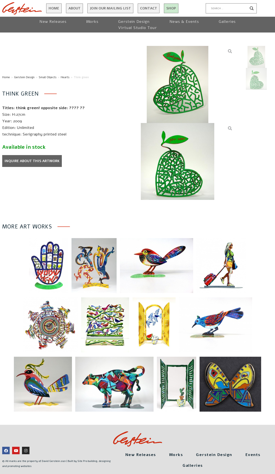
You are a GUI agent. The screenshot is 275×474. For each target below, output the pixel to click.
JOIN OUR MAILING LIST (110, 8)
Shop (171, 8)
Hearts (65, 77)
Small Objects (48, 77)
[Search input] (229, 8)
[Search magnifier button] (252, 8)
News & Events (184, 21)
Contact (148, 8)
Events (252, 454)
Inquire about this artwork (32, 161)
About (74, 8)
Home (54, 8)
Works (92, 21)
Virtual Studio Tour (137, 27)
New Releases (52, 21)
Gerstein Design (134, 21)
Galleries (227, 21)
